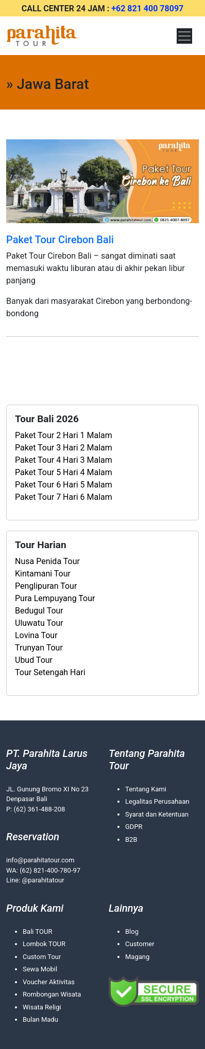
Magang (137, 957)
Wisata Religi (42, 1007)
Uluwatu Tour (39, 623)
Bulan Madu (40, 1019)
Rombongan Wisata (52, 994)
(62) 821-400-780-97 (50, 870)
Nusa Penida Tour (47, 561)
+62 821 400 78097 (147, 8)
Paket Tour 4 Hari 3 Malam (63, 460)
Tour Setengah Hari (50, 672)
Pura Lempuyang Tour (55, 598)
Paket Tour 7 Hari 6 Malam (63, 497)
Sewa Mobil (40, 969)
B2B (131, 839)
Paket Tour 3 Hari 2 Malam (63, 448)
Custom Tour (42, 957)
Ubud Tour (34, 660)
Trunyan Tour (39, 648)
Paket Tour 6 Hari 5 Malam (63, 485)
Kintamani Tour (43, 573)
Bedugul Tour (39, 611)
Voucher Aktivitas (49, 982)
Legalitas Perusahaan (157, 801)
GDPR (134, 826)
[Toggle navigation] (184, 36)
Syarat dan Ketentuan (157, 814)
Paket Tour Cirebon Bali (60, 239)
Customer (140, 944)
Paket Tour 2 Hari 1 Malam (63, 435)
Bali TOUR (37, 931)
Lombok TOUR (44, 944)
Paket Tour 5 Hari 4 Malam (63, 472)
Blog (132, 931)
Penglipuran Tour (46, 586)
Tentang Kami (145, 789)
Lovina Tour (36, 635)
